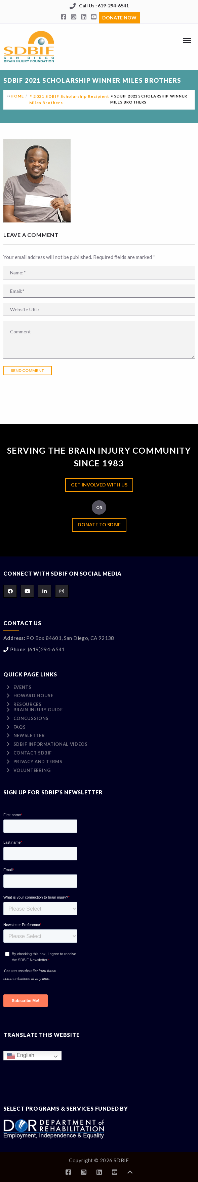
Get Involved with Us (99, 484)
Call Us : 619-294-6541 (104, 5)
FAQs (19, 727)
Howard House (33, 695)
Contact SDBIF (32, 753)
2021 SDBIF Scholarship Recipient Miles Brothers (69, 99)
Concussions (31, 718)
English (20, 1055)
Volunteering (32, 770)
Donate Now (119, 17)
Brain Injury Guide (38, 709)
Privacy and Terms (38, 761)
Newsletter (29, 735)
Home (17, 96)
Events (22, 687)
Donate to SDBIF (99, 524)
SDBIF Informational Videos (50, 744)
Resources (27, 704)
